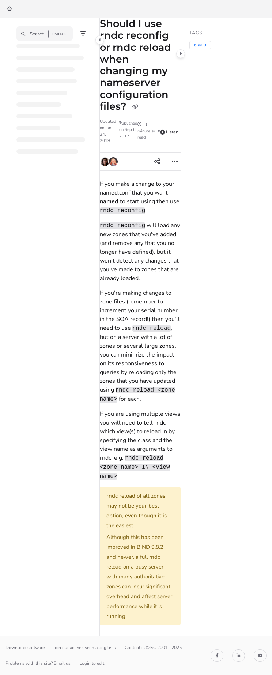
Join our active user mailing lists (84, 648)
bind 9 (200, 45)
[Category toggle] (99, 39)
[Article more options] (175, 161)
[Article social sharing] (157, 161)
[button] (44, 33)
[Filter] (83, 33)
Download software (25, 648)
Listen (169, 132)
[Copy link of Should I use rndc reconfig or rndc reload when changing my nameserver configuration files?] (135, 107)
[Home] (9, 8)
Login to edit (91, 663)
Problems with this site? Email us (38, 663)
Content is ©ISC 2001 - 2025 (153, 648)
